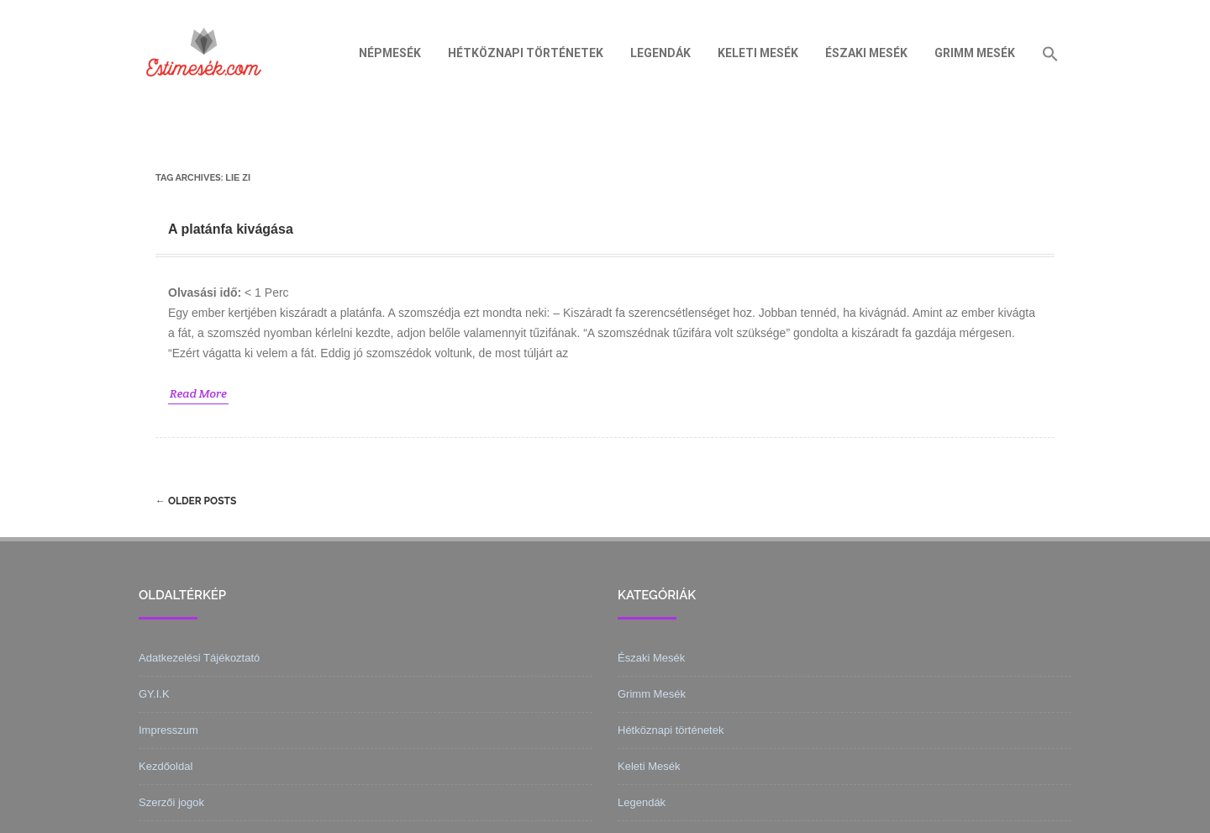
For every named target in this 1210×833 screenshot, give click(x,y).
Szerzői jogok (171, 802)
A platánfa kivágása (230, 229)
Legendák (660, 53)
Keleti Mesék (758, 53)
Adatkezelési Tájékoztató (199, 657)
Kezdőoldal (165, 766)
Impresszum (168, 730)
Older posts (195, 501)
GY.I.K (154, 694)
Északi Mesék (866, 53)
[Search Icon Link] (1050, 53)
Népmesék (390, 53)
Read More (198, 393)
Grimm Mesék (974, 53)
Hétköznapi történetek (525, 53)
